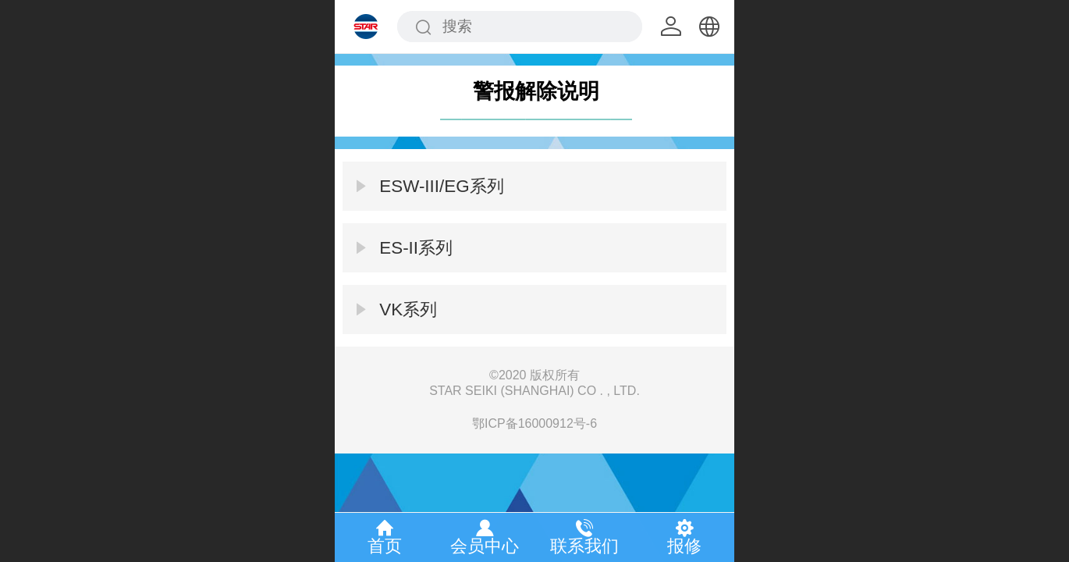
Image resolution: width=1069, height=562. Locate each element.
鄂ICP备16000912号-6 (534, 423)
